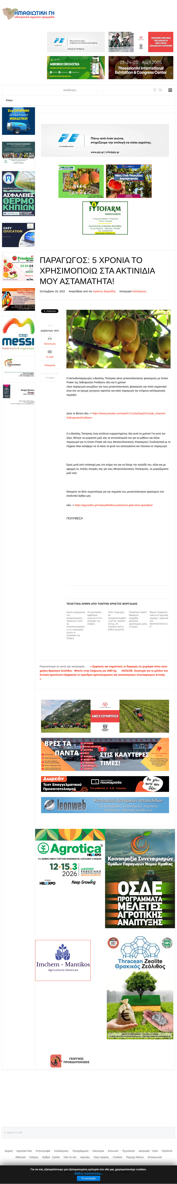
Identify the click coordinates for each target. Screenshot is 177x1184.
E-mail (49, 357)
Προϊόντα (167, 1150)
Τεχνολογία (128, 1150)
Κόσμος (33, 1157)
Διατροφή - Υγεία (148, 1150)
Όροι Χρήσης (101, 1157)
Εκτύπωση (50, 343)
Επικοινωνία (155, 1157)
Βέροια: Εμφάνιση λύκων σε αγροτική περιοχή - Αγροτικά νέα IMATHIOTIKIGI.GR (159, 619)
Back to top (14, 1132)
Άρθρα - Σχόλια (51, 1157)
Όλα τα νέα (70, 1157)
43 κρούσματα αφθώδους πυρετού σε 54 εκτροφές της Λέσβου (94, 618)
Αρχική (9, 1150)
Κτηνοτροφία (43, 1150)
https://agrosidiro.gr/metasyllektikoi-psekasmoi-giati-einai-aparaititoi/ (114, 505)
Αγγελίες (85, 1157)
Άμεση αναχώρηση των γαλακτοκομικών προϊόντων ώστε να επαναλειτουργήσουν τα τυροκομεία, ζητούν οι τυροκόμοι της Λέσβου (75, 625)
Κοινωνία (113, 1150)
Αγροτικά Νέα (24, 1150)
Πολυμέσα (49, 365)
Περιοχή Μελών (135, 1157)
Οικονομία (98, 1150)
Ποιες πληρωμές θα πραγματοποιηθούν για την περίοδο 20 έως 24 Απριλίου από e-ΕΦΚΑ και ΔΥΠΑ (117, 621)
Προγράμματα (81, 1150)
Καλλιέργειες (139, 291)
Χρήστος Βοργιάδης (104, 291)
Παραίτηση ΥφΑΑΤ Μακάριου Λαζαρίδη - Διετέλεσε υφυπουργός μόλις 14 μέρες (138, 619)
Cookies (117, 1157)
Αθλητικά (20, 1157)
